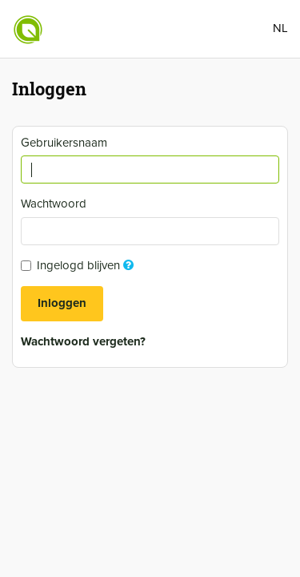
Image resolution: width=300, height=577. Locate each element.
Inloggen (62, 303)
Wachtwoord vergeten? (83, 341)
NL (280, 28)
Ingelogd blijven (79, 265)
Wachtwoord (55, 203)
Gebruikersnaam (66, 142)
